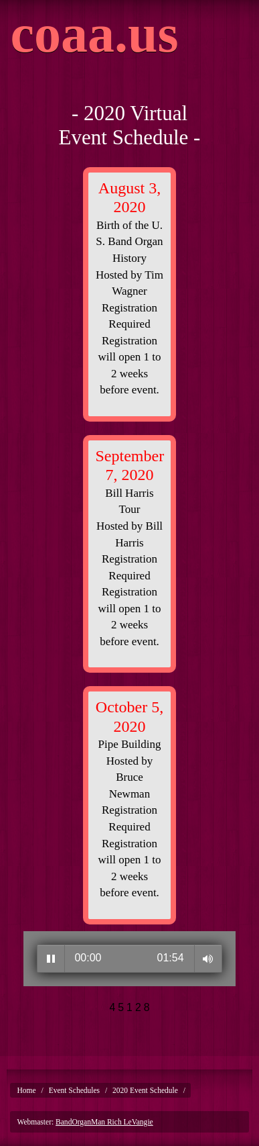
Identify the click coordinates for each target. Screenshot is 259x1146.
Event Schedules (74, 1090)
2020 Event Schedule (145, 1090)
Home (26, 1090)
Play (51, 959)
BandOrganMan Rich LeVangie (104, 1122)
